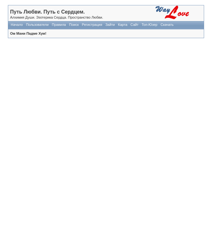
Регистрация (92, 24)
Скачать (167, 24)
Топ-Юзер (149, 24)
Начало (17, 24)
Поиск (74, 24)
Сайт (134, 24)
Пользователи (37, 24)
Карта (122, 24)
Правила (59, 24)
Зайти (110, 24)
